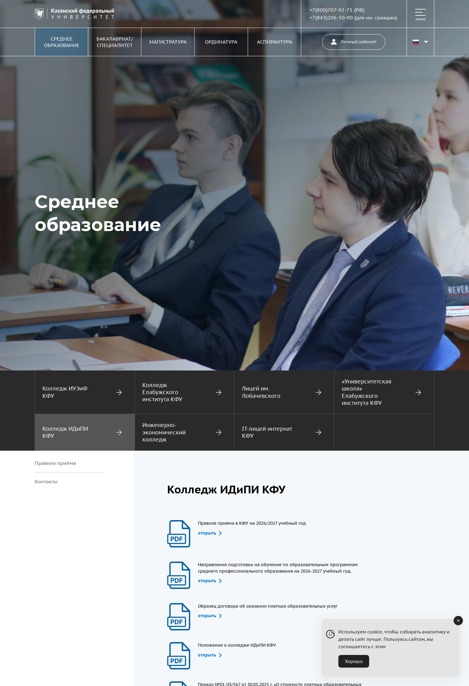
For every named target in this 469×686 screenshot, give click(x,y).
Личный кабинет (353, 42)
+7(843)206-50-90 (331, 17)
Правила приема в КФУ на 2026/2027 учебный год (252, 528)
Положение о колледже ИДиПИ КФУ (237, 650)
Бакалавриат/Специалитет (115, 42)
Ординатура (221, 42)
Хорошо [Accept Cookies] (354, 661)
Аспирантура (274, 42)
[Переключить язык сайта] (420, 42)
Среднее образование (61, 42)
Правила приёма (55, 463)
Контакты (46, 481)
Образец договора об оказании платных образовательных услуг (267, 611)
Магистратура (168, 42)
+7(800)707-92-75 (331, 10)
